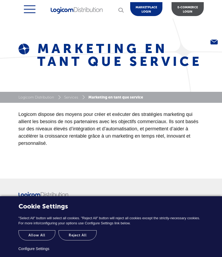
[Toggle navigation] (29, 9)
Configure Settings (34, 249)
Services (71, 97)
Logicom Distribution (36, 97)
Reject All (78, 235)
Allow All (36, 235)
